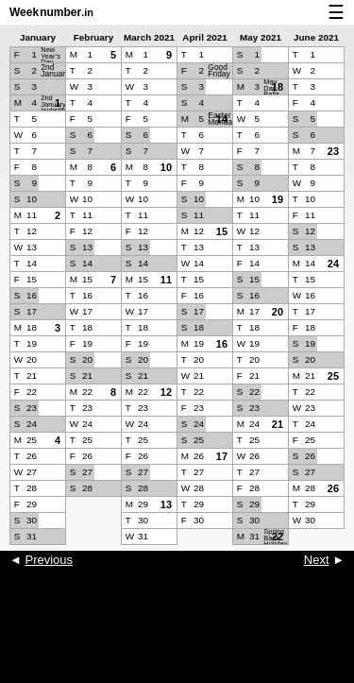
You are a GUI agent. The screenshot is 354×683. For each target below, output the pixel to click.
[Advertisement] (177, 636)
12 (166, 392)
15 (222, 231)
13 (166, 504)
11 (166, 279)
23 (333, 151)
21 (277, 424)
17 (222, 456)
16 (222, 344)
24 (333, 263)
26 (333, 488)
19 (277, 199)
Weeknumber (51, 12)
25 (333, 376)
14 (222, 119)
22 (277, 536)
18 (277, 87)
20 (277, 311)
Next (316, 560)
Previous (49, 560)
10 (166, 167)
